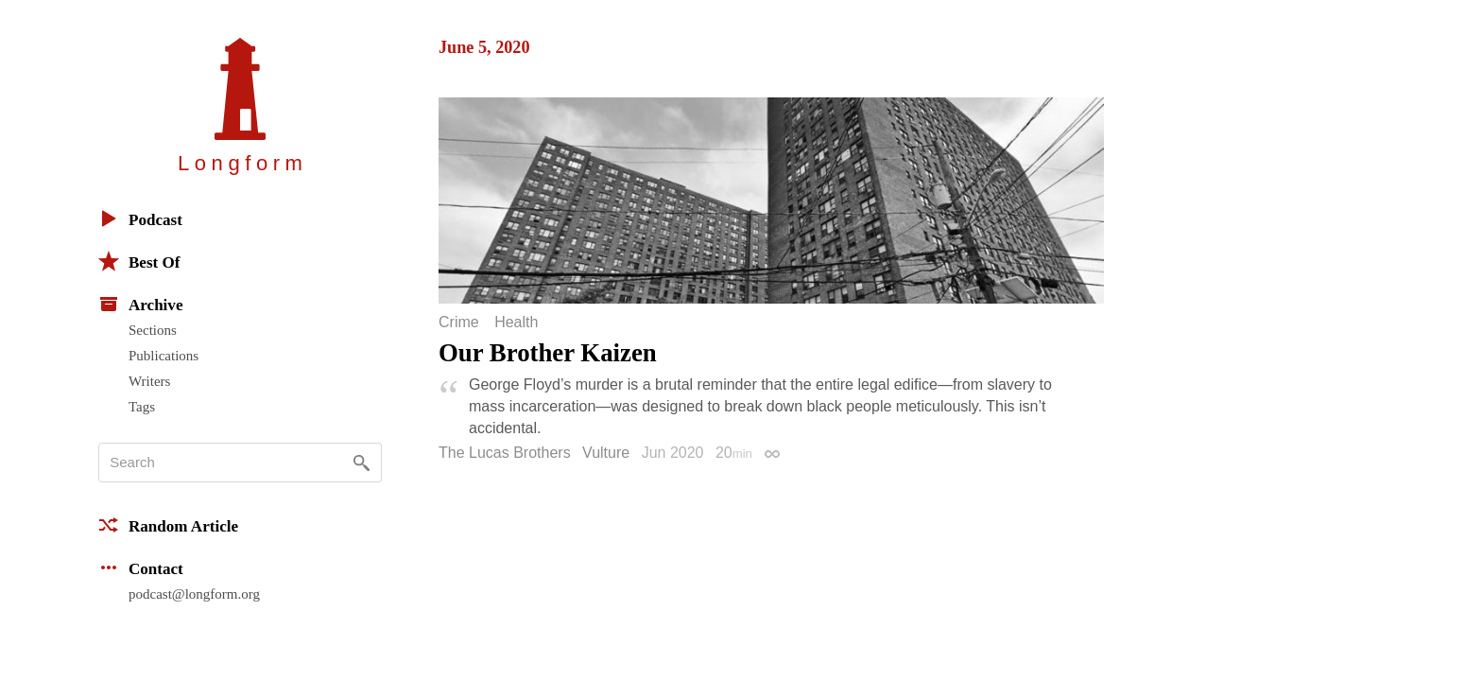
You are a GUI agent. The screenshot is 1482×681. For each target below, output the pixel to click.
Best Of (139, 261)
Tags (142, 406)
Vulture (605, 453)
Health (516, 322)
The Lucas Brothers (505, 453)
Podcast (140, 218)
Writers (149, 381)
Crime (459, 322)
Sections (153, 330)
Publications (163, 355)
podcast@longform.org (194, 594)
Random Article (168, 525)
